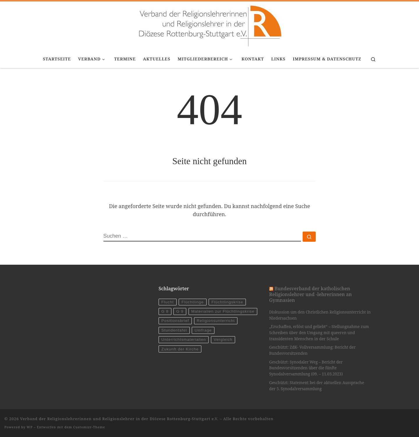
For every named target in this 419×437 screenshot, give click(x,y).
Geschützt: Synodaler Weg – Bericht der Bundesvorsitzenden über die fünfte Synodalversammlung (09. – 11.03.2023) (306, 368)
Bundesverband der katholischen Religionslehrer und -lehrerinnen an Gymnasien (310, 294)
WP (30, 427)
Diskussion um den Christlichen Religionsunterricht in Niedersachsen (320, 315)
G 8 (164, 311)
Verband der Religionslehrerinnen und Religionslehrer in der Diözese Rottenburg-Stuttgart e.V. (119, 418)
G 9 (180, 311)
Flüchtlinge (193, 302)
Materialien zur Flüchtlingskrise (222, 311)
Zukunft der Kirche (179, 349)
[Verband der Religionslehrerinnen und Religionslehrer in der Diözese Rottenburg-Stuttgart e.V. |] (209, 24)
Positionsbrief (175, 320)
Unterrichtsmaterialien (183, 339)
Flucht (167, 302)
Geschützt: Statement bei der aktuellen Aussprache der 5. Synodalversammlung (316, 385)
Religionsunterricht (216, 320)
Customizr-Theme (89, 427)
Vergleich (223, 339)
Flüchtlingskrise (227, 302)
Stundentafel (174, 330)
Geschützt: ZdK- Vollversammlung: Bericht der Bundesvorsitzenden (312, 350)
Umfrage (203, 330)
